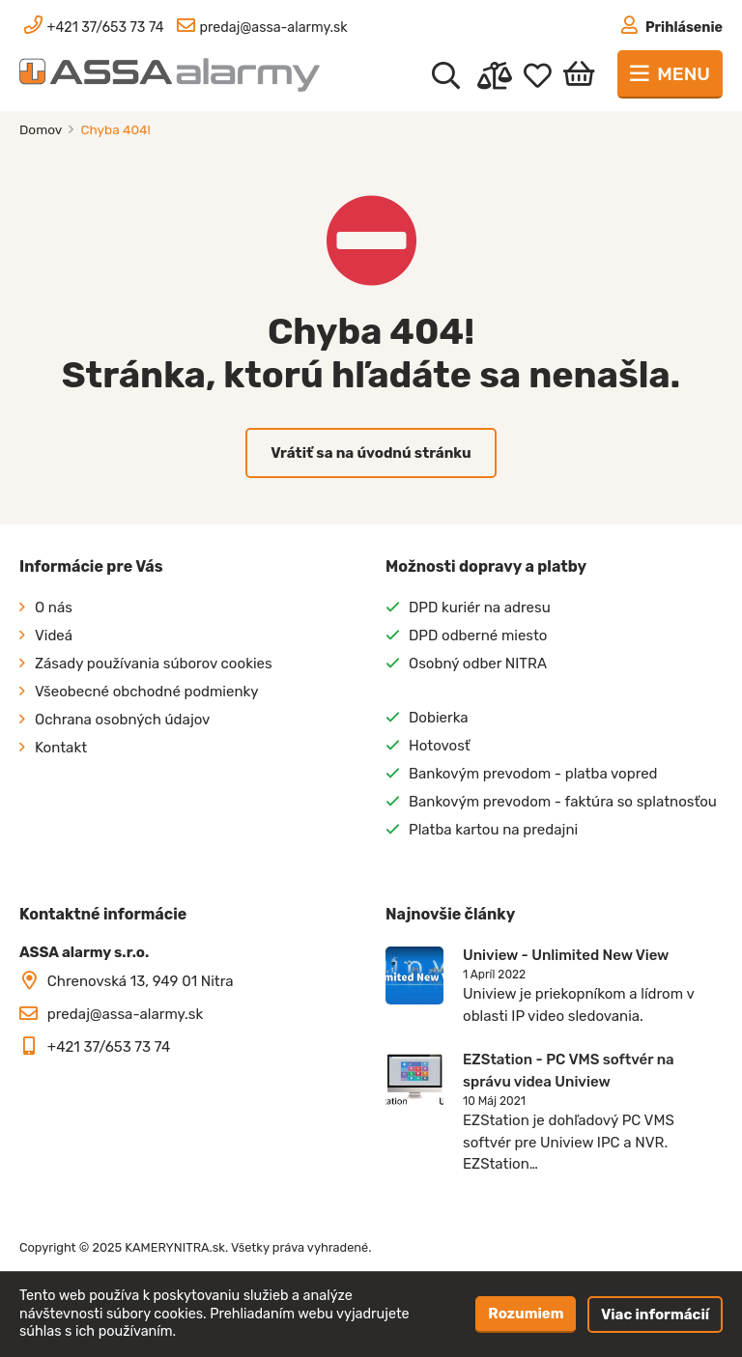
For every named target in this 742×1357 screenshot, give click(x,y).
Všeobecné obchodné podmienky (147, 691)
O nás (53, 607)
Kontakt (61, 747)
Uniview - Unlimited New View (566, 955)
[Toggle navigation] (670, 74)
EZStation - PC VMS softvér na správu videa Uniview (568, 1070)
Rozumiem (525, 1313)
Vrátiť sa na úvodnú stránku (371, 453)
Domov (42, 129)
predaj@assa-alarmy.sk (125, 1014)
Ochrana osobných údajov (122, 719)
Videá (53, 635)
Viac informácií (655, 1314)
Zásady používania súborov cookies (153, 663)
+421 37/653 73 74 (109, 1047)
